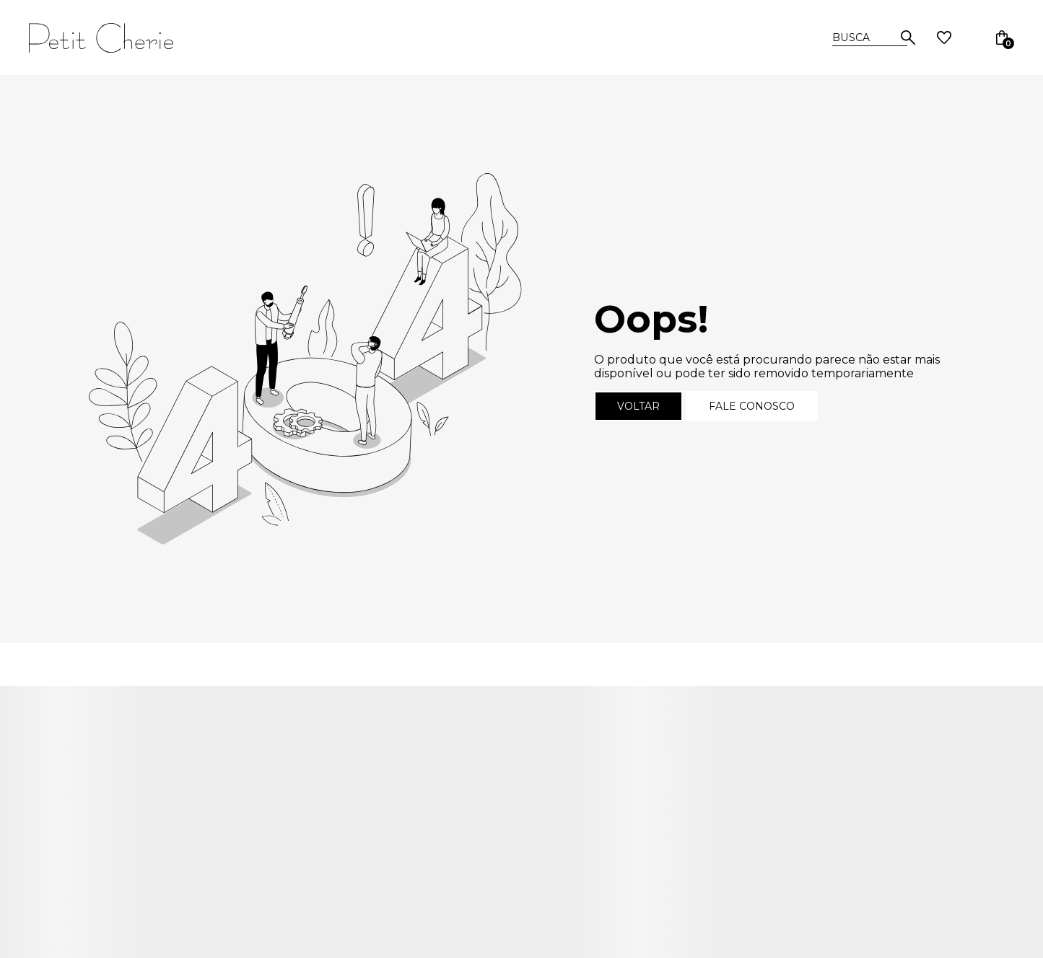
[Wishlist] (944, 37)
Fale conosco (752, 406)
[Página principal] (131, 37)
